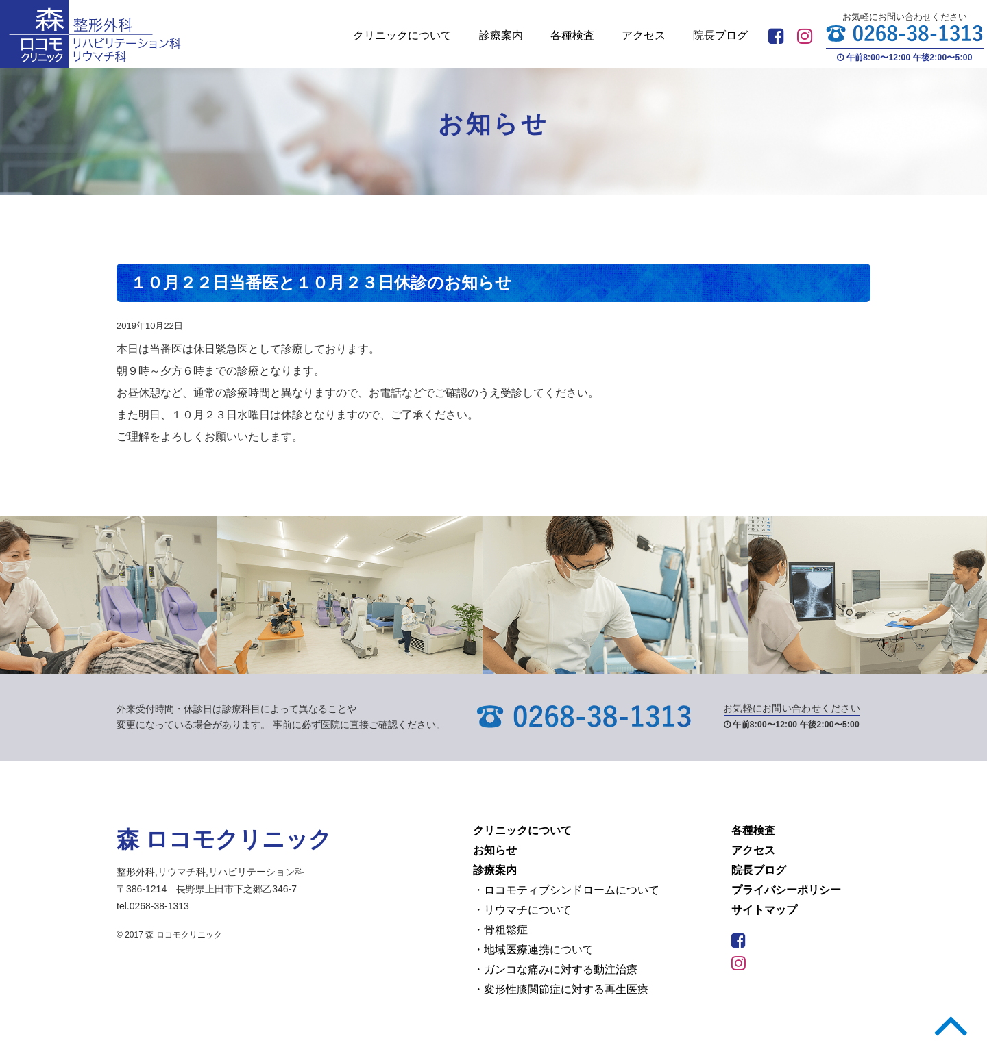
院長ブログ (720, 35)
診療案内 (501, 35)
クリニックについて (402, 35)
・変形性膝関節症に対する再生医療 (560, 989)
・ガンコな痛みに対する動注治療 (555, 969)
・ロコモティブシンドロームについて (566, 890)
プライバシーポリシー (786, 890)
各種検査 (572, 35)
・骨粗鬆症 (500, 929)
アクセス (644, 35)
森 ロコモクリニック (224, 839)
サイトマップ (764, 910)
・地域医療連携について (533, 949)
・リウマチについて (522, 910)
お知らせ (495, 850)
